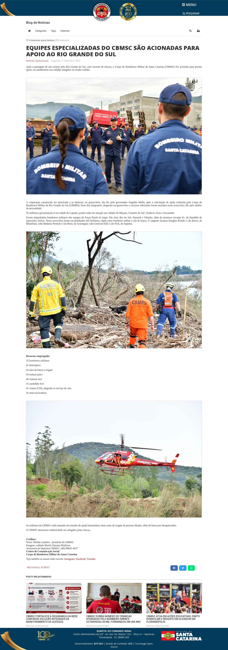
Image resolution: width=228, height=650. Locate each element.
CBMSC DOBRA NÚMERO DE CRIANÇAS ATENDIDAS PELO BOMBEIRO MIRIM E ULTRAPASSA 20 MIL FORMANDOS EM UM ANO (113, 619)
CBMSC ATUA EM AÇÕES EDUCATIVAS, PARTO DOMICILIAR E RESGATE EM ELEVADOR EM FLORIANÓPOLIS (173, 619)
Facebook (81, 559)
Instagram (69, 559)
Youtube (90, 559)
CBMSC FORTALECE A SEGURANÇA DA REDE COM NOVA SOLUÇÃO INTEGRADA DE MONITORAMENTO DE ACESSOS (52, 619)
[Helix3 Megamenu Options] (189, 5)
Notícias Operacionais (37, 61)
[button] (190, 31)
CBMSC (46, 567)
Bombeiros (34, 567)
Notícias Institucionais (37, 625)
